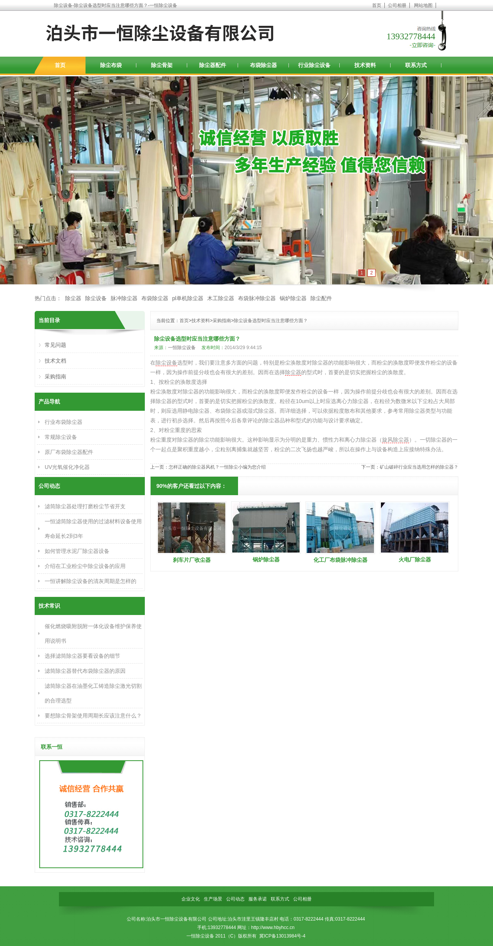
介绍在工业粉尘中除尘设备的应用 (85, 566)
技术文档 (55, 361)
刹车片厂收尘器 (192, 560)
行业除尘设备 (314, 65)
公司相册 (397, 5)
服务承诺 (257, 899)
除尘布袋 (111, 65)
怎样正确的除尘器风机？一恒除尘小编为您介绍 (217, 467)
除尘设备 (96, 298)
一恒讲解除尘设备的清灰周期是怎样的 (90, 581)
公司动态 (235, 899)
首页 (376, 5)
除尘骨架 (162, 65)
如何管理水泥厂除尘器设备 (77, 551)
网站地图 (423, 5)
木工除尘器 (220, 298)
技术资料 (365, 65)
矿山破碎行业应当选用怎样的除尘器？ (419, 467)
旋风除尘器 (395, 440)
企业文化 (190, 899)
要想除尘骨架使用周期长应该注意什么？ (93, 715)
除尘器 (73, 298)
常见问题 (55, 345)
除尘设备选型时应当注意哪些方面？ (271, 320)
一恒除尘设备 (182, 347)
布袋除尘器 (263, 65)
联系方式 (416, 65)
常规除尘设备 (61, 437)
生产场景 (213, 899)
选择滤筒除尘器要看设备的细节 (82, 656)
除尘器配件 (212, 65)
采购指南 (222, 320)
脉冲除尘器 (124, 298)
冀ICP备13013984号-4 (282, 936)
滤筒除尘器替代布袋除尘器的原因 (85, 671)
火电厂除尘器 (415, 559)
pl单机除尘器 (187, 298)
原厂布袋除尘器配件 (69, 452)
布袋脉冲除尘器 (257, 298)
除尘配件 (321, 298)
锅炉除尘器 (293, 298)
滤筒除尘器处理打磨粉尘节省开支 (85, 506)
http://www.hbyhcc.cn (273, 927)
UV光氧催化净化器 (67, 467)
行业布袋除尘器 (63, 422)
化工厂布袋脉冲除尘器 (340, 560)
